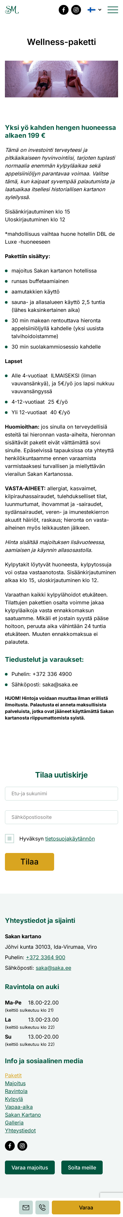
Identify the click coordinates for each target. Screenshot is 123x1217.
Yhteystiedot (20, 1130)
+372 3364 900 (45, 957)
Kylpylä (14, 1099)
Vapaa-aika (19, 1107)
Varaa (86, 1207)
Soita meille (82, 1167)
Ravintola (16, 1091)
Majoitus (15, 1083)
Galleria (14, 1122)
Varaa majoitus (29, 1167)
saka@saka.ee (53, 967)
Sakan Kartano (23, 1114)
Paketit (13, 1075)
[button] (95, 9)
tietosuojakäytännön (70, 838)
